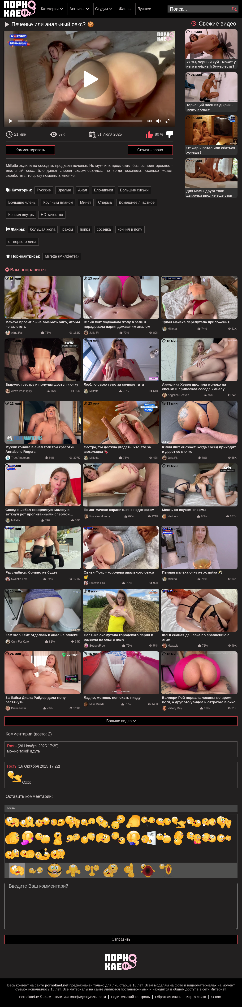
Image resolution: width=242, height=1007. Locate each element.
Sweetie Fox (16, 579)
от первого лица (22, 242)
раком (67, 229)
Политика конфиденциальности (80, 997)
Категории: (22, 190)
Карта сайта (196, 997)
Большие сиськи (134, 190)
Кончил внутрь (21, 215)
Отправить (121, 939)
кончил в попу (130, 229)
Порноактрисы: (25, 256)
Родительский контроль (130, 997)
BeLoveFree (94, 645)
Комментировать (30, 150)
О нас (216, 997)
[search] (234, 9)
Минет (85, 202)
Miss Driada (94, 704)
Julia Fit (91, 332)
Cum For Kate (17, 641)
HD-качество (52, 215)
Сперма (105, 202)
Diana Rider (15, 708)
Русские (44, 190)
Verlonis (170, 516)
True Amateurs (17, 457)
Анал (82, 190)
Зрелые (64, 190)
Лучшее (144, 9)
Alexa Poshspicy (18, 391)
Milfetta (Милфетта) (62, 256)
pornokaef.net (56, 985)
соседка (104, 229)
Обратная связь (168, 997)
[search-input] (203, 9)
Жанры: (18, 229)
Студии (101, 9)
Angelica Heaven (175, 395)
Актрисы (76, 9)
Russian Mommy (97, 516)
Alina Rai (13, 332)
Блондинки (103, 190)
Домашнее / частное (137, 202)
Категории (50, 9)
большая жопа (42, 229)
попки (85, 229)
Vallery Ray (172, 708)
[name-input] (121, 808)
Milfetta (169, 328)
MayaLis (170, 645)
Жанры (125, 9)
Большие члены (22, 202)
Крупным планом (58, 202)
